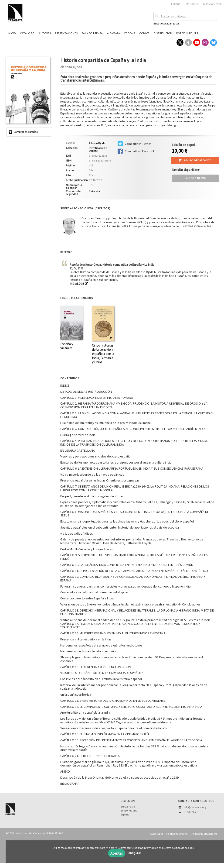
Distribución (163, 33)
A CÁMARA (113, 33)
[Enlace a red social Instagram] (205, 42)
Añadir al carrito (197, 160)
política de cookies (182, 847)
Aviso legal (156, 833)
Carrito (192, 4)
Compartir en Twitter (134, 144)
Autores (45, 33)
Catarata (94, 191)
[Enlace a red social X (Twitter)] (179, 42)
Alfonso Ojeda (71, 67)
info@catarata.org (195, 807)
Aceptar (116, 853)
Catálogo (27, 33)
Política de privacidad (204, 833)
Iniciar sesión (212, 4)
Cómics (144, 33)
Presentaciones (66, 33)
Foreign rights (187, 33)
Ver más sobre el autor (197, 226)
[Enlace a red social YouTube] (196, 42)
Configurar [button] (133, 853)
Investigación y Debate (98, 149)
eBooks (129, 33)
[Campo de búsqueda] (185, 16)
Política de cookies (177, 833)
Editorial (176, 4)
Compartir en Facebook (136, 151)
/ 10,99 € (195, 178)
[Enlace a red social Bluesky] (213, 42)
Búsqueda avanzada (166, 23)
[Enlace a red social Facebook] (188, 42)
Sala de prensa (92, 33)
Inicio (12, 33)
